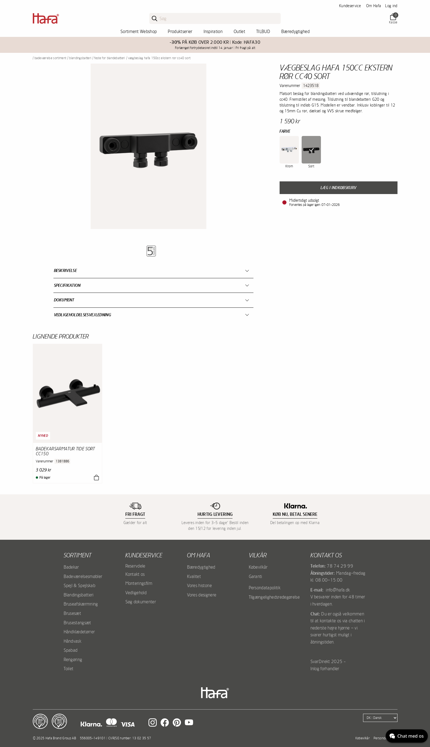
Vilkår (258, 555)
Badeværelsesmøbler (83, 576)
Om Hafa (373, 6)
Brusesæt (72, 613)
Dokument (64, 300)
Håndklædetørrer (79, 631)
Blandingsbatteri (80, 58)
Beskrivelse (65, 270)
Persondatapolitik (264, 587)
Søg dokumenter (140, 601)
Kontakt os (135, 574)
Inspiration (213, 31)
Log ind (391, 6)
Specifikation (67, 285)
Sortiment (77, 555)
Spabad (71, 650)
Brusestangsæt (77, 622)
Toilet (69, 668)
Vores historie (199, 585)
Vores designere (202, 594)
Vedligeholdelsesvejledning (82, 314)
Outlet (239, 31)
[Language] (380, 718)
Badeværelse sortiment (50, 58)
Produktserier (180, 31)
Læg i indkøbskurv (338, 188)
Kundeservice (350, 6)
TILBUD (263, 31)
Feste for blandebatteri (109, 58)
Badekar (71, 567)
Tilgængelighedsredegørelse (274, 597)
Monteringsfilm (138, 583)
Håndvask (73, 641)
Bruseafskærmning (81, 603)
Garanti (255, 576)
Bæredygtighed (295, 31)
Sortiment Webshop (138, 31)
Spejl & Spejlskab (79, 585)
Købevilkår (258, 567)
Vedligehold (136, 592)
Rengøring (73, 659)
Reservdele (135, 565)
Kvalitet (194, 576)
